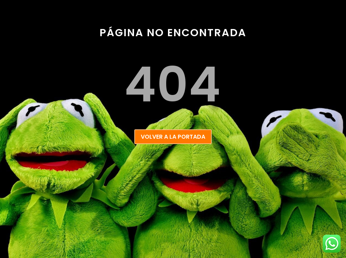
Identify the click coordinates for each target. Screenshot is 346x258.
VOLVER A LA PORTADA (173, 137)
